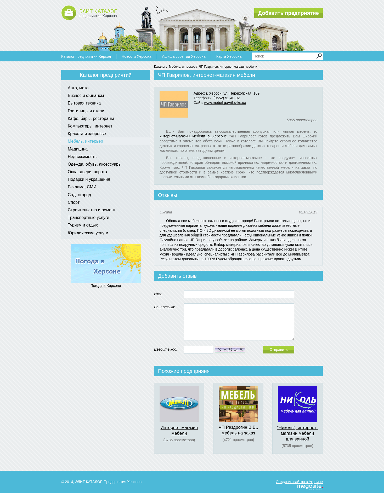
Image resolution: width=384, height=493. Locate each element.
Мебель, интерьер (182, 66)
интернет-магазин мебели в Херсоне (193, 136)
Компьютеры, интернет (90, 126)
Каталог (160, 66)
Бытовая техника (84, 103)
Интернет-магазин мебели (179, 430)
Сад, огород (79, 195)
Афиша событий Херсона (184, 56)
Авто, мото (78, 88)
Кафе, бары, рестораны (91, 118)
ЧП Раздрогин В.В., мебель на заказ (238, 430)
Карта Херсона (229, 56)
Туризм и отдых (83, 225)
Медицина (78, 149)
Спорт (74, 202)
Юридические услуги (88, 233)
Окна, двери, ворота (87, 172)
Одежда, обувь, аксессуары (95, 164)
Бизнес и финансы (86, 95)
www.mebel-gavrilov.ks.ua (225, 103)
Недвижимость (82, 156)
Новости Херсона (136, 56)
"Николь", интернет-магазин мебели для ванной (297, 433)
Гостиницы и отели (86, 111)
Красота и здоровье (87, 133)
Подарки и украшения (89, 179)
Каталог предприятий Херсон (86, 56)
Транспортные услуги (88, 217)
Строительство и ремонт (92, 210)
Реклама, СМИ (82, 187)
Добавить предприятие (288, 13)
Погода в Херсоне (106, 285)
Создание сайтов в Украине (299, 482)
